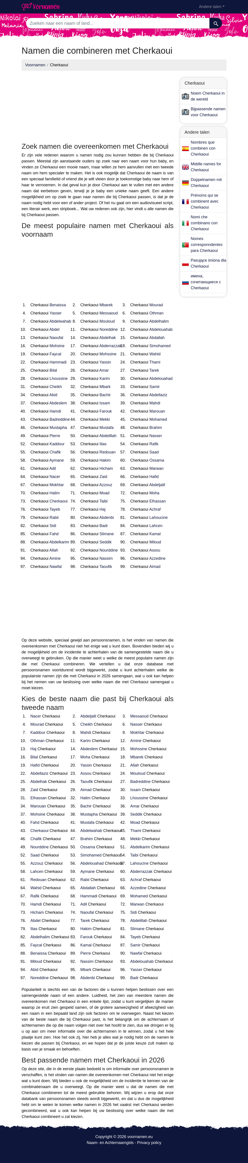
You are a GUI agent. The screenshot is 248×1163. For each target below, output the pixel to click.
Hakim (105, 460)
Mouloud (107, 321)
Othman (156, 313)
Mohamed (158, 419)
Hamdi (55, 411)
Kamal (155, 534)
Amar (104, 370)
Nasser (155, 436)
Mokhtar (57, 485)
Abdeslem (58, 403)
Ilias (103, 444)
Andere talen (210, 6)
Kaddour (57, 444)
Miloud (155, 542)
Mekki (105, 419)
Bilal (53, 370)
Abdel (54, 329)
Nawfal (56, 566)
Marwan (156, 468)
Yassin (105, 362)
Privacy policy (149, 1142)
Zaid (103, 476)
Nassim (106, 558)
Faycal (55, 354)
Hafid (154, 476)
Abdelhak (107, 337)
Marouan (157, 411)
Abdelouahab (160, 329)
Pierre (55, 436)
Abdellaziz (158, 395)
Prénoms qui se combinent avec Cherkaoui (204, 201)
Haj (102, 509)
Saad (154, 452)
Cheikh (56, 386)
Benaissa (58, 305)
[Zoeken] (215, 23)
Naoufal (56, 337)
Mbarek (106, 305)
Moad (104, 493)
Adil (52, 468)
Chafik (55, 452)
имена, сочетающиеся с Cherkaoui (206, 282)
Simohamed (159, 346)
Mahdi (154, 403)
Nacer (55, 476)
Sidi (53, 525)
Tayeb (55, 509)
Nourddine (109, 550)
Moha (154, 493)
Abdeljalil (157, 485)
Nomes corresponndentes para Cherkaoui (206, 244)
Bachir (105, 395)
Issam (105, 403)
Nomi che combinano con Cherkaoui (204, 223)
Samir (154, 386)
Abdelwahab (60, 321)
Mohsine (57, 346)
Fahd (54, 534)
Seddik (106, 542)
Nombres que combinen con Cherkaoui (203, 148)
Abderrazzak (110, 346)
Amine (55, 558)
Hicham (106, 468)
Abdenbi (106, 517)
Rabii (54, 517)
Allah (53, 550)
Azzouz (105, 485)
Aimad (154, 566)
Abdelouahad (160, 378)
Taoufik (105, 566)
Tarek (154, 370)
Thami (154, 362)
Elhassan (157, 501)
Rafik (153, 444)
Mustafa (107, 427)
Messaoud (109, 313)
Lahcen (155, 525)
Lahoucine (158, 517)
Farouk (106, 411)
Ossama (156, 460)
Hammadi (58, 362)
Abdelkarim (59, 542)
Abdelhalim (159, 321)
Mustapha (58, 427)
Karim (105, 378)
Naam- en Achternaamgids (110, 1142)
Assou (154, 550)
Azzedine (157, 558)
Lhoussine (59, 378)
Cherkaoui (59, 501)
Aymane (56, 460)
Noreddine (109, 329)
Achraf (155, 509)
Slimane (107, 534)
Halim (55, 493)
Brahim (155, 427)
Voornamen (35, 65)
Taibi (103, 501)
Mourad (156, 305)
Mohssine (108, 354)
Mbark (105, 386)
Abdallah (157, 337)
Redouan (108, 452)
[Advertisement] (98, 105)
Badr (104, 525)
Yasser (56, 313)
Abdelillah (108, 436)
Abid (53, 395)
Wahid (154, 354)
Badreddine (60, 419)
